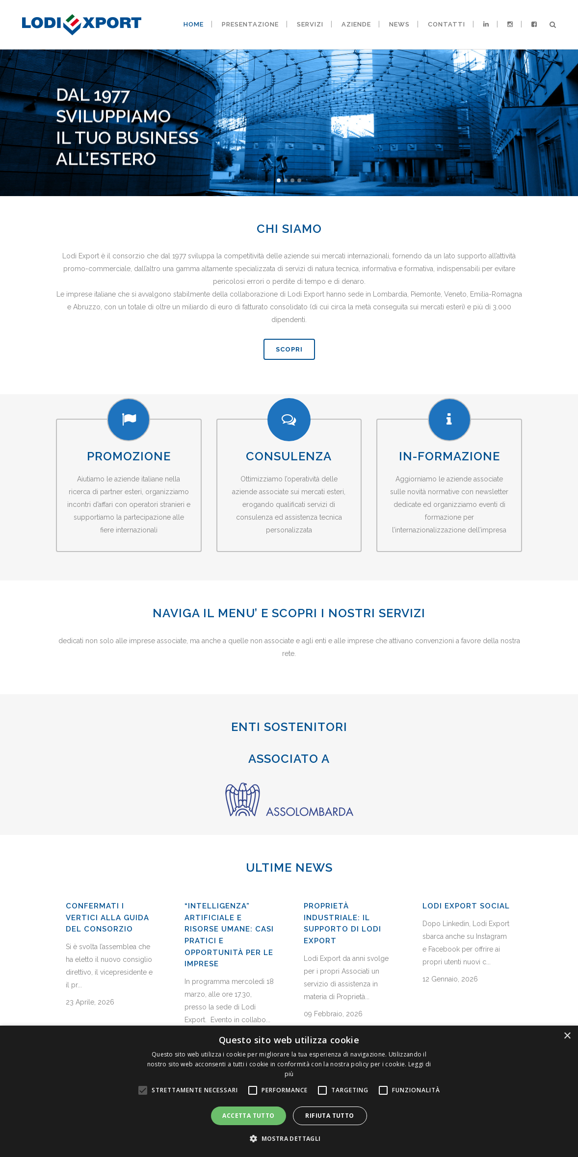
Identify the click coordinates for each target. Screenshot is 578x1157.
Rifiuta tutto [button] (329, 1115)
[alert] (289, 1091)
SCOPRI (289, 349)
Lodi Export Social (466, 997)
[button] (288, 1138)
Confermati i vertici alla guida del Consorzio (107, 1009)
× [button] (567, 1036)
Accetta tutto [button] (248, 1115)
